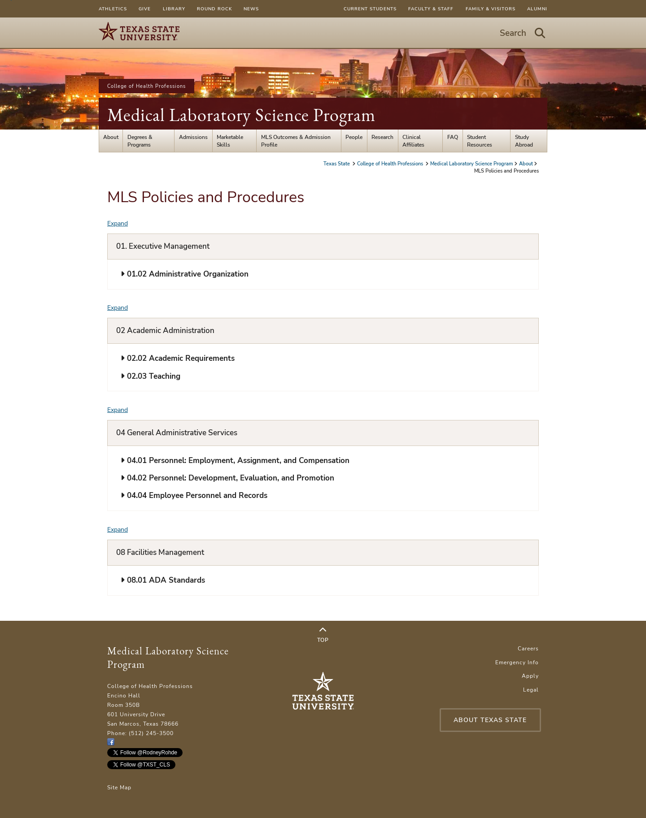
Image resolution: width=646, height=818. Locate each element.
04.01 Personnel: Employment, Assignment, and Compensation (235, 460)
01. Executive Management (163, 246)
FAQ (452, 137)
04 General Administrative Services (176, 433)
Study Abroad (524, 140)
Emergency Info (517, 662)
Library (174, 8)
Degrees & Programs (140, 140)
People (353, 137)
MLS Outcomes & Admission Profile (296, 140)
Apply (530, 676)
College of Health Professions (146, 86)
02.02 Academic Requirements (178, 358)
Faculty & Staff (431, 8)
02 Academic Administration (165, 330)
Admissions (193, 137)
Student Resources (479, 140)
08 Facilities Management (160, 552)
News (251, 8)
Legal (531, 689)
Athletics (113, 8)
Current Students (370, 8)
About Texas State (490, 720)
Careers (528, 648)
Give (145, 8)
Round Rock (214, 8)
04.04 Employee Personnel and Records (194, 495)
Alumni (537, 8)
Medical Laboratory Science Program (241, 114)
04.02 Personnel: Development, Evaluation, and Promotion (227, 478)
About (110, 137)
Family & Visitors (490, 8)
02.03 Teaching (150, 376)
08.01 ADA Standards (163, 580)
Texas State (337, 163)
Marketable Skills (230, 140)
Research (382, 137)
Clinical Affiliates (413, 140)
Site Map (119, 787)
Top (323, 635)
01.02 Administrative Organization (185, 274)
